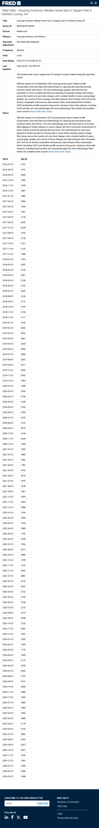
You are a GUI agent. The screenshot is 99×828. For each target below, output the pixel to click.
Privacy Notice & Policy (67, 818)
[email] (20, 803)
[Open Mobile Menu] (95, 3)
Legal (59, 813)
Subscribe (43, 803)
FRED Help (62, 806)
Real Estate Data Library (41, 111)
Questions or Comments (68, 802)
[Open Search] (91, 3)
